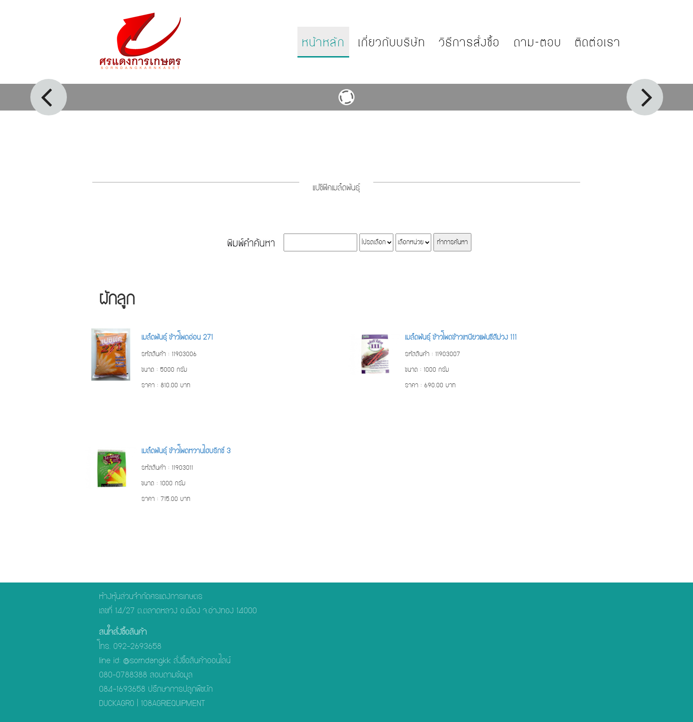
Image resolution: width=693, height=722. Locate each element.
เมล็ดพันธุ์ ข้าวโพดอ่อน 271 (177, 337)
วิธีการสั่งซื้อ (469, 42)
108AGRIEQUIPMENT (173, 703)
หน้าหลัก (323, 42)
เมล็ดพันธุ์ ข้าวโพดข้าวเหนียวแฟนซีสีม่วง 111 (461, 337)
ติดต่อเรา (598, 42)
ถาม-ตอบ (538, 42)
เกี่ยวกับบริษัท (391, 42)
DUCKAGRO (116, 703)
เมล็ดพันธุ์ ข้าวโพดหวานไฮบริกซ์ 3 (186, 450)
